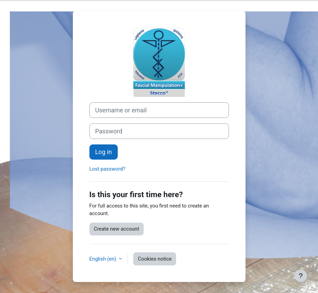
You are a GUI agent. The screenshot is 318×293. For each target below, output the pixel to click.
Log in (103, 151)
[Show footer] (301, 276)
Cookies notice (155, 259)
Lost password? (107, 169)
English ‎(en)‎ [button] (103, 259)
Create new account (116, 229)
